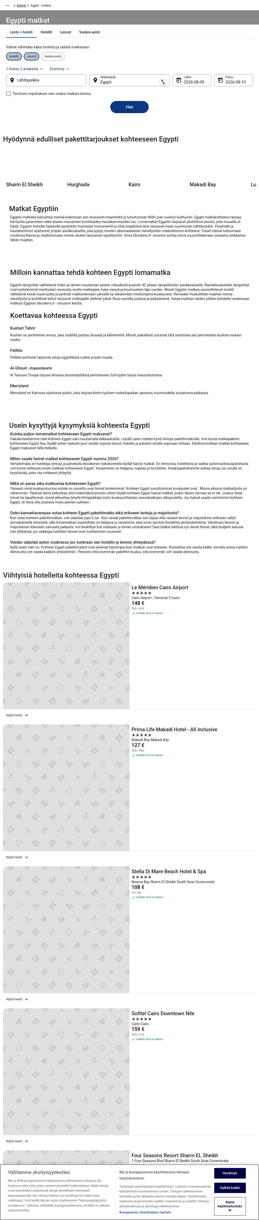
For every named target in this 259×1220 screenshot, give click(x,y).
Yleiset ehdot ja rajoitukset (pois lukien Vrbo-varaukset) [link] (160, 1127)
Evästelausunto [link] (145, 1117)
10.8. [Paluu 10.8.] (221, 87)
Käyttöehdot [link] (143, 1109)
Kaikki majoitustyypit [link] (85, 1133)
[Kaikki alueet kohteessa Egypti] (129, 932)
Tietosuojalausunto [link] (147, 1093)
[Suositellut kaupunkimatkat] (46, 932)
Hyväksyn (230, 1176)
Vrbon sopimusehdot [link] (149, 1138)
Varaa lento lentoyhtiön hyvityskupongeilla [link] (226, 1113)
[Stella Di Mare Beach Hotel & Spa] (215, 645)
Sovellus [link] (13, 1158)
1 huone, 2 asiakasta (195, 71)
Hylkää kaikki (230, 1191)
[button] (129, 1007)
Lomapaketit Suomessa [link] (87, 1109)
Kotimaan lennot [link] (82, 1117)
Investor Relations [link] (20, 1133)
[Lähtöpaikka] (54, 85)
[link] (36, 974)
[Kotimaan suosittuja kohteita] (129, 945)
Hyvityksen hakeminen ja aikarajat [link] (220, 1121)
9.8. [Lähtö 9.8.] (183, 87)
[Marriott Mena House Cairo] (215, 751)
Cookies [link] (140, 1101)
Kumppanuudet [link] (18, 1125)
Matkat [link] (27, 6)
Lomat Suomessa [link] (83, 1125)
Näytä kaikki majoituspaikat (129, 823)
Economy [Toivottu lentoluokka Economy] (231, 71)
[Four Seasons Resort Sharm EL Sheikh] (129, 751)
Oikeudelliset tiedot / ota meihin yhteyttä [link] (162, 1162)
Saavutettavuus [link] (145, 1146)
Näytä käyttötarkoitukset (230, 1209)
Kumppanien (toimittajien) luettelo (145, 1215)
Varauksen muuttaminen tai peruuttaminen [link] (216, 1103)
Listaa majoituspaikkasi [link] (24, 1109)
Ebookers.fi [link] (10, 6)
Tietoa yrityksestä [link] (20, 1093)
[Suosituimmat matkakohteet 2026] (46, 945)
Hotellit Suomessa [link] (83, 1093)
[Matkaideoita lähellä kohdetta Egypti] (213, 932)
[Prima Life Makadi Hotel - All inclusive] (129, 645)
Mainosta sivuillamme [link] (23, 1166)
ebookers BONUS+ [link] (20, 1150)
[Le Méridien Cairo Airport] (44, 645)
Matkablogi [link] (79, 1142)
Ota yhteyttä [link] (206, 1093)
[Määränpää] (129, 85)
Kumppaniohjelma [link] (20, 1117)
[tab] (96, 44)
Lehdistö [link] (14, 1142)
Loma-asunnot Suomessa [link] (88, 1101)
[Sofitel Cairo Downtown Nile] (44, 751)
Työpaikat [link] (14, 1101)
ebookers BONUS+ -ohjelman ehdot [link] (158, 1154)
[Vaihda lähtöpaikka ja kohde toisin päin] (93, 85)
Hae (129, 112)
